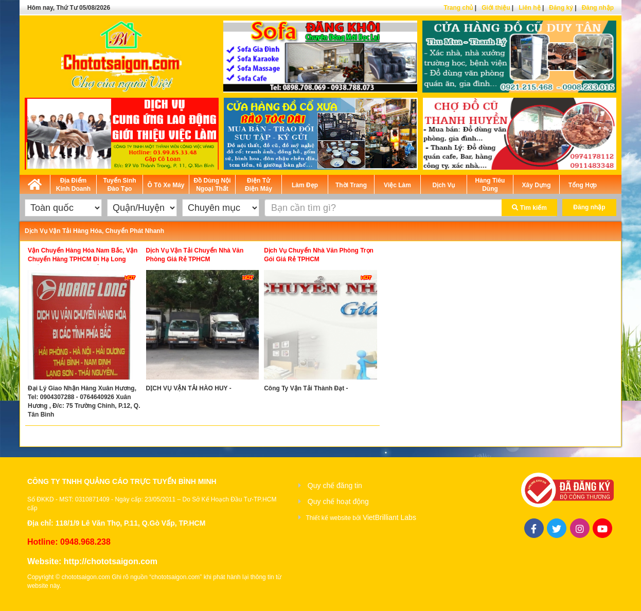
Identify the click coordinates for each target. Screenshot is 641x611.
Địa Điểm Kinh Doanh (73, 184)
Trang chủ (458, 7)
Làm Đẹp (305, 185)
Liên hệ (529, 7)
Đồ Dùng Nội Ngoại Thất (212, 184)
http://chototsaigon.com (110, 561)
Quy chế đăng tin (335, 485)
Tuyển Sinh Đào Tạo (119, 184)
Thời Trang (351, 185)
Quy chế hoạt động (338, 501)
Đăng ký (561, 7)
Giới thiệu (496, 7)
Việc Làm (397, 185)
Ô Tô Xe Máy (165, 185)
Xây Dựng (536, 185)
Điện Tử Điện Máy (258, 184)
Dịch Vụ (443, 185)
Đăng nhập (598, 7)
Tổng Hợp (582, 185)
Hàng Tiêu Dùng (490, 184)
